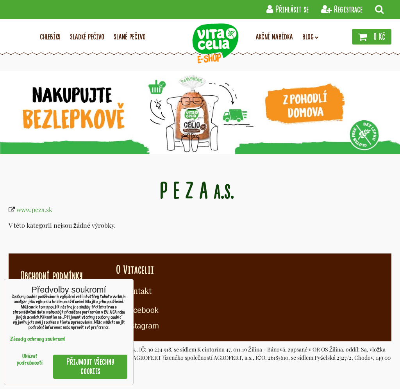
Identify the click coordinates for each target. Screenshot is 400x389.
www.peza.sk (34, 209)
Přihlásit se (287, 9)
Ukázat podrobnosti (30, 360)
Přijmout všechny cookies (90, 366)
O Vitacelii (135, 270)
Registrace (341, 9)
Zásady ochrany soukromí (37, 340)
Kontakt (138, 290)
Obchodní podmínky (51, 276)
